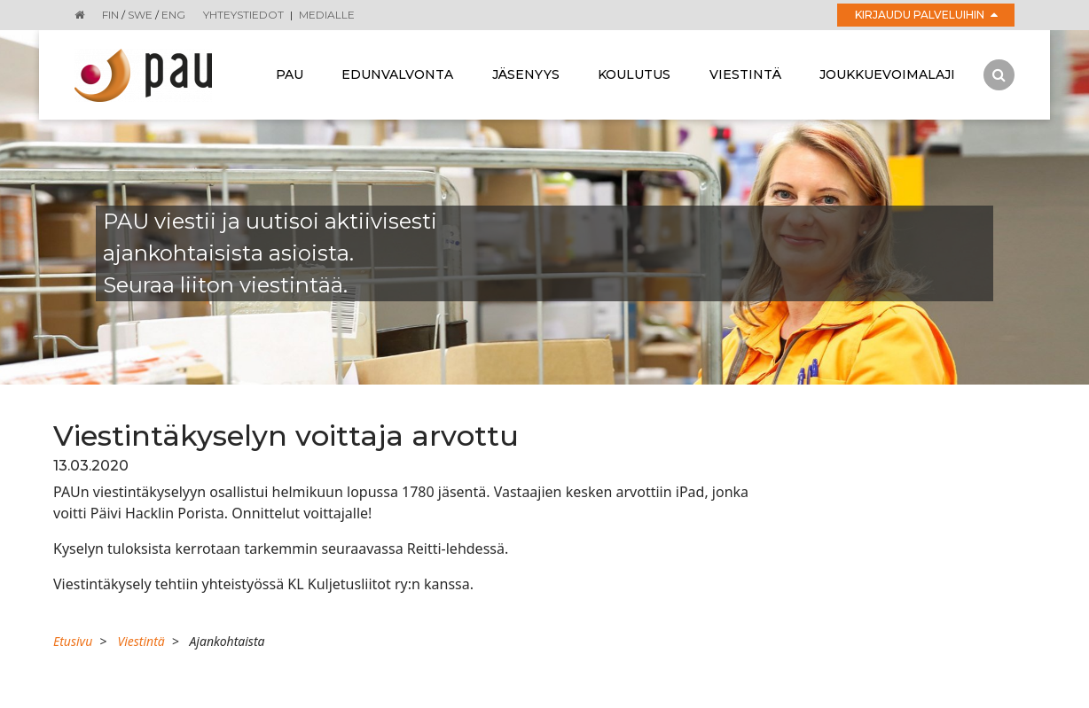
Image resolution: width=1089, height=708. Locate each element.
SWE (140, 14)
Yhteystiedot (243, 14)
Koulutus (634, 74)
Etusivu (72, 641)
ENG (173, 14)
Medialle (327, 14)
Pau (289, 74)
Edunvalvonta (397, 74)
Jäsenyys (526, 74)
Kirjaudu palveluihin (926, 14)
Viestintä (745, 74)
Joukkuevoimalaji (887, 74)
